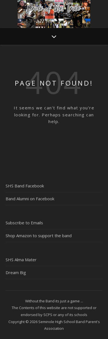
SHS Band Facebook (25, 186)
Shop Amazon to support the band (39, 235)
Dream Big (16, 272)
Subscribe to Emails (24, 222)
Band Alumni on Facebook (30, 198)
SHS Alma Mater (21, 259)
